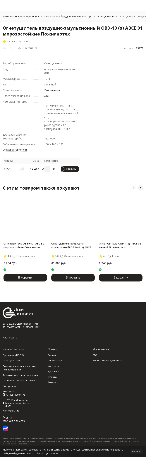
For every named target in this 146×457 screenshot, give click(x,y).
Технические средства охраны (21, 375)
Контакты (53, 366)
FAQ (95, 355)
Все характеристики (15, 149)
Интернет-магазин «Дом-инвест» (22, 16)
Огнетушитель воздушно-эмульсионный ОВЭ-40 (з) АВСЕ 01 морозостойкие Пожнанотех (71, 245)
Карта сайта (10, 337)
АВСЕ (47, 96)
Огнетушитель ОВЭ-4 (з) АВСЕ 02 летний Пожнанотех (120, 245)
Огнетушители (105, 16)
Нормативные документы (108, 360)
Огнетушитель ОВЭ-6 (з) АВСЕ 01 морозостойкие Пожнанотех (25, 245)
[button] (133, 187)
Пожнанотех (52, 90)
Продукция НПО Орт (15, 355)
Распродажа (10, 386)
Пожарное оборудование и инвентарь (69, 16)
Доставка (53, 371)
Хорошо (136, 451)
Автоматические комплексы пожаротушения (19, 367)
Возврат (53, 382)
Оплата (52, 377)
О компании (55, 360)
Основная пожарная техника (20, 380)
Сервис (52, 355)
